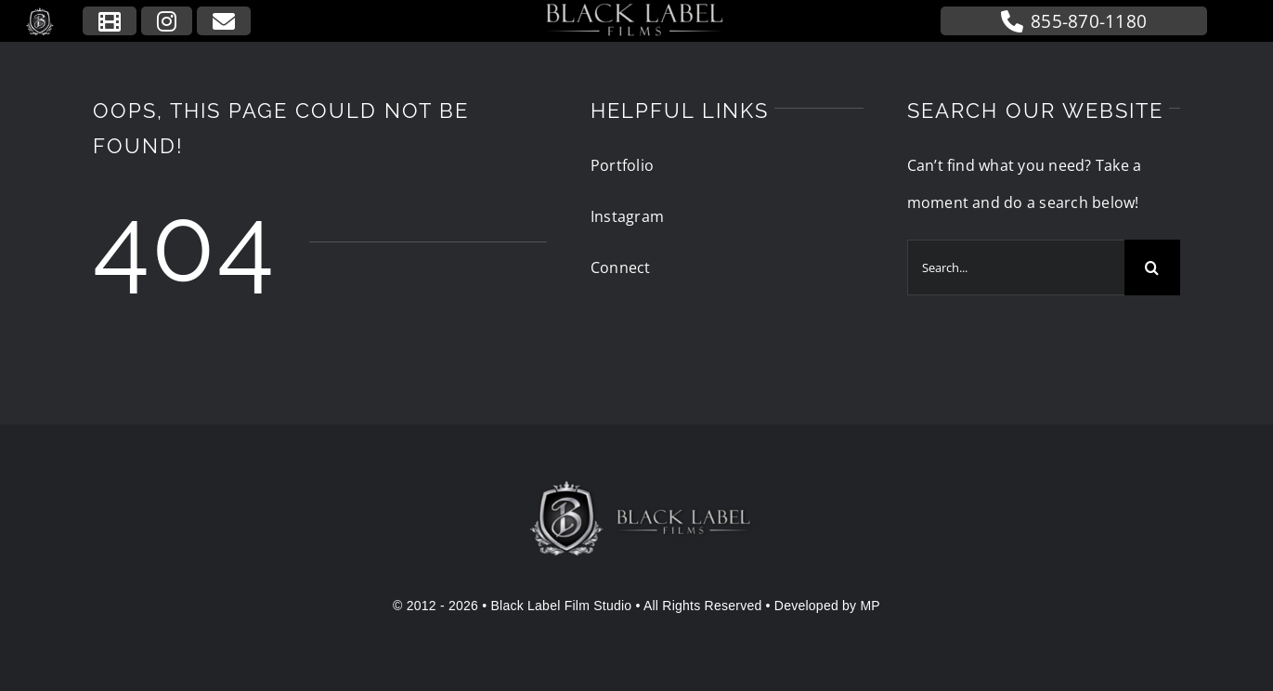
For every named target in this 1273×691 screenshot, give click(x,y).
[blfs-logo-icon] (40, 14)
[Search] (1152, 267)
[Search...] (1015, 267)
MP (869, 605)
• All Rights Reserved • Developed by (745, 605)
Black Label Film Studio (561, 605)
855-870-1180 (1074, 20)
